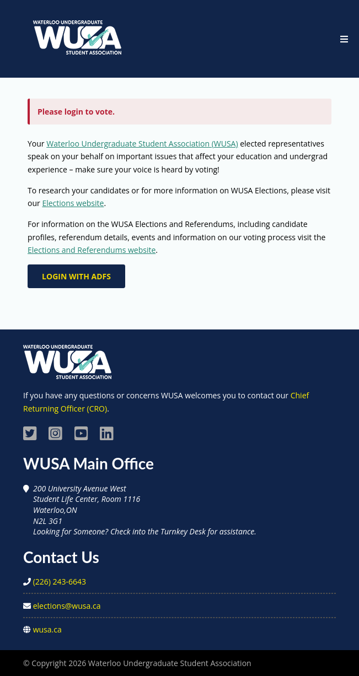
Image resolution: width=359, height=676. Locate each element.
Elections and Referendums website (92, 250)
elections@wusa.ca (67, 606)
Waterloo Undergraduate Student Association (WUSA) (142, 143)
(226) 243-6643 (59, 581)
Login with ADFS (76, 276)
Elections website (73, 203)
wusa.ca (47, 629)
